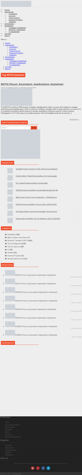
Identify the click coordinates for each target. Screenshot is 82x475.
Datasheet (9, 59)
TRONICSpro (16, 473)
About (7, 36)
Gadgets (12, 55)
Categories (9, 45)
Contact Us (8, 434)
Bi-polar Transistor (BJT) (17, 241)
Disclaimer (8, 429)
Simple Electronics (15, 259)
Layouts (12, 49)
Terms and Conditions (12, 424)
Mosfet (10, 253)
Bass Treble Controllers (17, 238)
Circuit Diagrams (14, 244)
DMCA (7, 432)
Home (7, 43)
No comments (32, 87)
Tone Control (14, 51)
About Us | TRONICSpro (13, 436)
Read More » (74, 119)
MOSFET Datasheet (17, 63)
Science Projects (16, 53)
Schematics (10, 57)
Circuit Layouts (13, 247)
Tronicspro (23, 87)
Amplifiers (13, 47)
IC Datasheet (14, 32)
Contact (8, 67)
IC (8, 250)
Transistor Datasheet (18, 61)
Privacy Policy (9, 427)
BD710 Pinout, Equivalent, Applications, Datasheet (32, 84)
